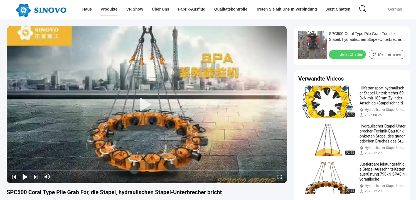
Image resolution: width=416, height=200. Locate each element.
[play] (147, 105)
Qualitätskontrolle (230, 9)
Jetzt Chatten (338, 9)
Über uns (160, 9)
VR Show (134, 9)
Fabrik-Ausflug (192, 9)
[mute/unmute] (47, 176)
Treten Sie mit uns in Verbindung (286, 9)
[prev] (13, 176)
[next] (36, 176)
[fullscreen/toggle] (279, 176)
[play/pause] (25, 176)
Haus (87, 9)
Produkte (109, 9)
